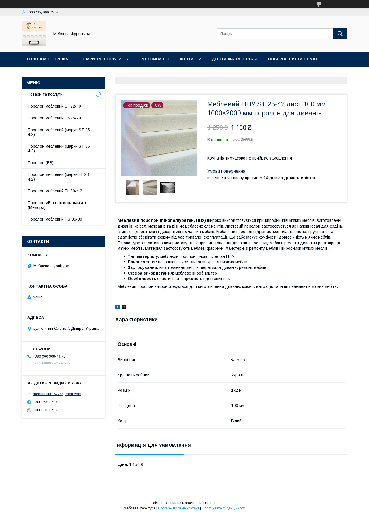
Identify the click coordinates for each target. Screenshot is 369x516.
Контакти (191, 59)
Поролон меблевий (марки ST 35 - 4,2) (60, 148)
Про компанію (154, 59)
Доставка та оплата (235, 59)
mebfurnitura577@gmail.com (57, 394)
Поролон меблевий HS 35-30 (55, 219)
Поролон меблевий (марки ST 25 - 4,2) (60, 132)
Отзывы (36, 74)
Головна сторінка (47, 59)
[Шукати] (340, 33)
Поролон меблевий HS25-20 (54, 118)
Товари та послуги (99, 59)
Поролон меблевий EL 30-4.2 (55, 191)
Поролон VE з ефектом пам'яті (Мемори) (57, 205)
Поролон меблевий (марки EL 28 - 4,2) (59, 176)
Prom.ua (212, 503)
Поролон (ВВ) (41, 162)
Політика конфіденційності (224, 508)
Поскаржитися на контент (178, 508)
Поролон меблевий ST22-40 (54, 106)
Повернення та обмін (292, 59)
